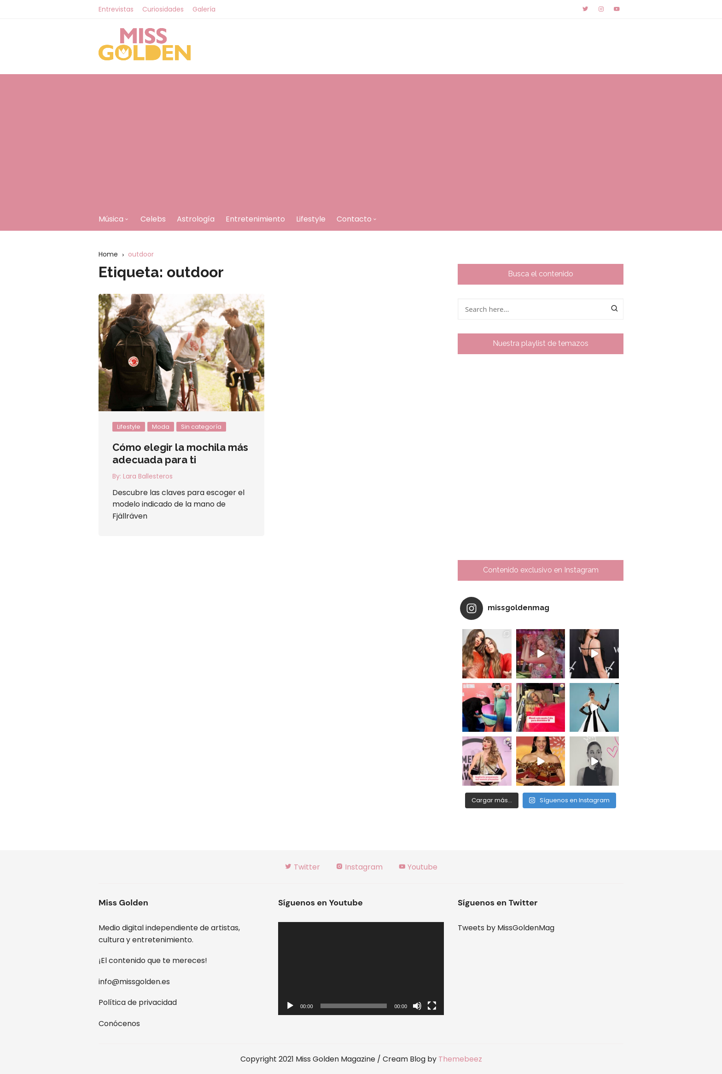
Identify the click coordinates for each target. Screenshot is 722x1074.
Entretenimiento (255, 219)
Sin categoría (201, 426)
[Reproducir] (290, 1005)
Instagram (359, 867)
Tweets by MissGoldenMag (506, 927)
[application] (361, 969)
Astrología (196, 219)
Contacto (354, 219)
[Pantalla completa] (432, 1005)
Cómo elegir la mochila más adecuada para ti (180, 453)
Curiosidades (163, 9)
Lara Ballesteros (148, 476)
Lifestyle (311, 219)
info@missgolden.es (134, 981)
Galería (203, 9)
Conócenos (119, 1023)
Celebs (153, 219)
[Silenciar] (417, 1005)
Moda (160, 426)
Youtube (417, 867)
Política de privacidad (138, 1002)
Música (111, 219)
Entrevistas (116, 9)
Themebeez (460, 1059)
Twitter (302, 867)
